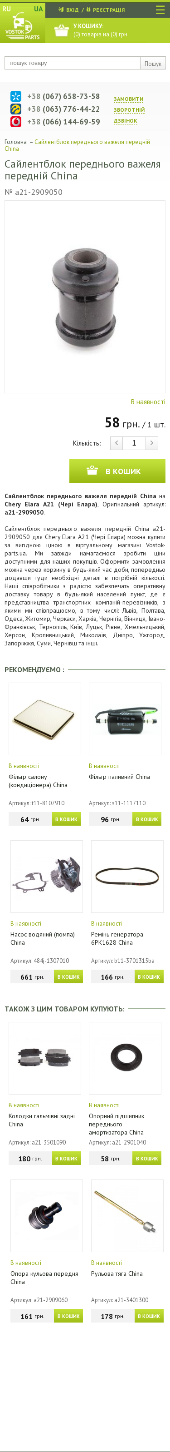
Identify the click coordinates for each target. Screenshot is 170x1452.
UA (38, 9)
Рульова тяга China (117, 1273)
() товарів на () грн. (101, 30)
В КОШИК (66, 819)
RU (6, 9)
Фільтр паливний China (119, 777)
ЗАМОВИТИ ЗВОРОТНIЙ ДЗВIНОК (129, 109)
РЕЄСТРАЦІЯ (109, 9)
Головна (16, 142)
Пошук (153, 64)
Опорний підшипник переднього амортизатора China (116, 1124)
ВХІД (72, 9)
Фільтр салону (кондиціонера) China (38, 781)
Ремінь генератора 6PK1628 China (117, 938)
